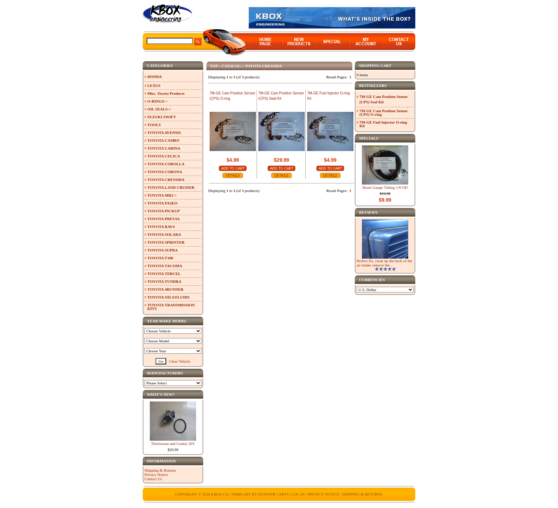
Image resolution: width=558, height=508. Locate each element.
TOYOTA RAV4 (161, 226)
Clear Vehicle (179, 361)
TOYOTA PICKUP (163, 211)
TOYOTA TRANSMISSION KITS (171, 307)
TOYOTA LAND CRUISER (170, 187)
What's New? (161, 394)
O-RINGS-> (157, 101)
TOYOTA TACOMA (164, 266)
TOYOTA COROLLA (165, 164)
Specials (368, 138)
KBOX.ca (219, 494)
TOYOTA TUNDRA (164, 281)
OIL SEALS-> (159, 109)
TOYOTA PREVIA (163, 219)
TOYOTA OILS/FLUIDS (168, 297)
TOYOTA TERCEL (164, 273)
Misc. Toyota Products (166, 93)
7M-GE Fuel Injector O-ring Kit (383, 124)
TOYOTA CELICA (163, 156)
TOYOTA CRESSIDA (263, 66)
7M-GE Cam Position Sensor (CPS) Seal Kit (383, 99)
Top (214, 66)
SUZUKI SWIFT (161, 117)
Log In (298, 494)
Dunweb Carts (274, 494)
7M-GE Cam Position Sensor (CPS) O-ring (383, 112)
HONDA (154, 76)
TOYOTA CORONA (164, 172)
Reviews (368, 212)
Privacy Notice (156, 474)
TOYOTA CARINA (163, 148)
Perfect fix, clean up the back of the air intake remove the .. (384, 263)
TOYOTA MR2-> (162, 195)
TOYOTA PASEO (162, 203)
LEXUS (153, 85)
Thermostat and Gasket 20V (173, 443)
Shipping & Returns (160, 470)
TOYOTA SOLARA (164, 234)
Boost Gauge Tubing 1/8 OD (385, 187)
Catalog (231, 66)
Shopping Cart (375, 65)
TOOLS (154, 125)
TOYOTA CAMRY (163, 140)
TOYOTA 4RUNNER (165, 289)
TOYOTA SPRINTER (165, 242)
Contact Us (153, 479)
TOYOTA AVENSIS (164, 132)
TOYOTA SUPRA (162, 250)
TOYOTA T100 (160, 258)
